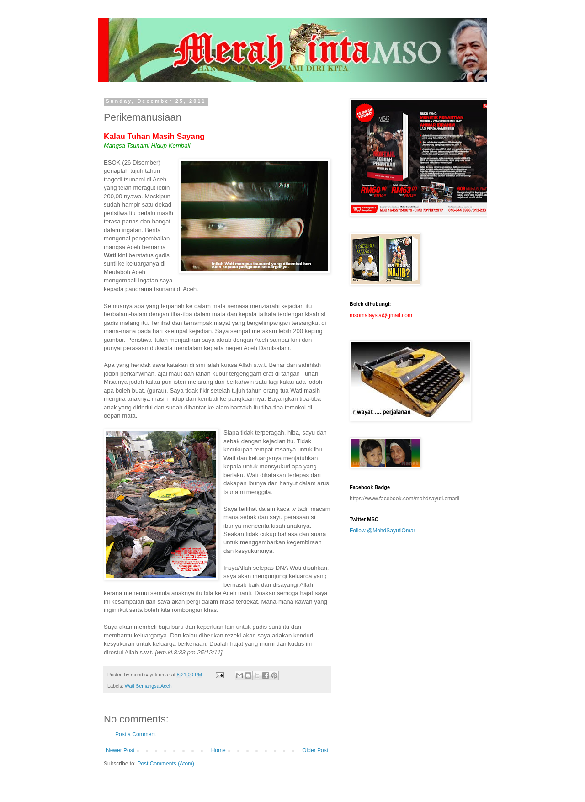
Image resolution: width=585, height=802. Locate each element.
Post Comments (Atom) (165, 763)
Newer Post (120, 750)
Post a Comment (135, 734)
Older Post (315, 750)
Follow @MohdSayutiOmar (382, 530)
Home (218, 750)
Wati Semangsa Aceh (148, 686)
